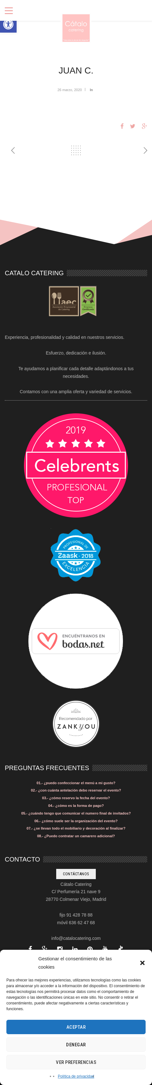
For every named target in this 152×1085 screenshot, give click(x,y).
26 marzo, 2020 (69, 90)
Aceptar (76, 1027)
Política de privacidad (76, 1076)
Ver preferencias (76, 1062)
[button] (8, 24)
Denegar (76, 1045)
